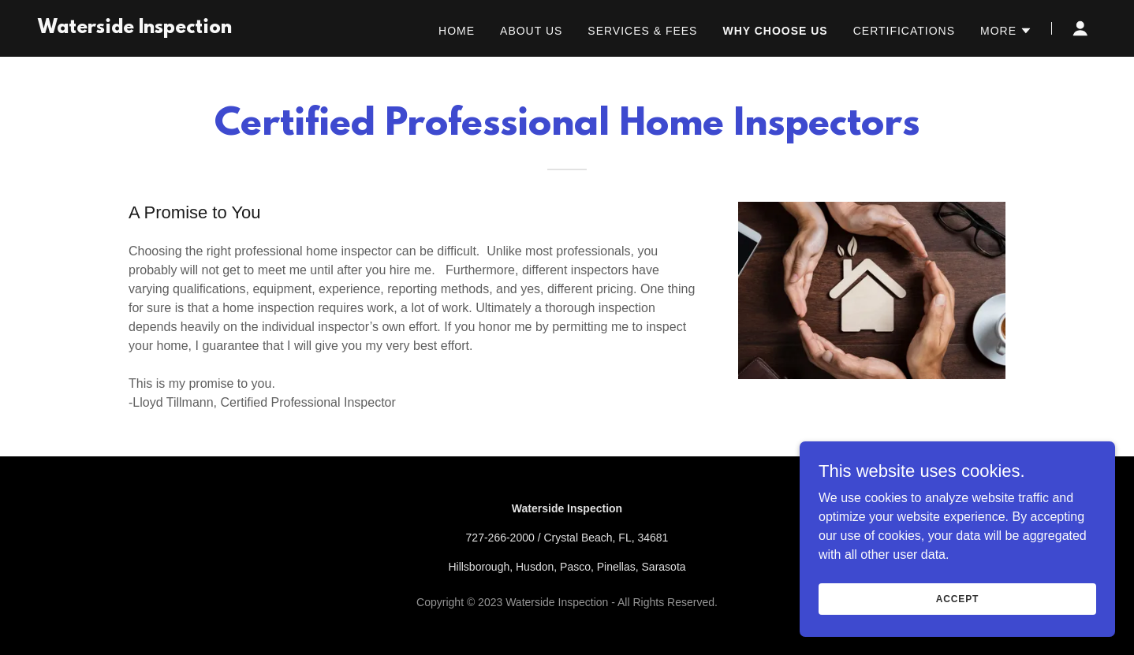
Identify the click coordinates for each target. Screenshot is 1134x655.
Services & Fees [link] (642, 30)
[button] (1006, 30)
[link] (135, 28)
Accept (957, 598)
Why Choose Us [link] (774, 30)
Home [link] (456, 30)
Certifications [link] (904, 30)
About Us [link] (531, 30)
